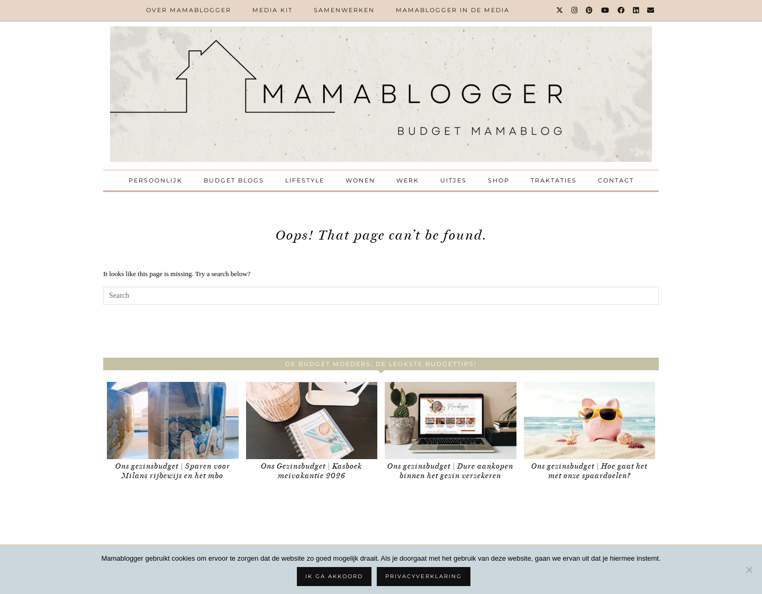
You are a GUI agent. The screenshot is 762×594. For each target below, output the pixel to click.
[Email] (651, 10)
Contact (616, 180)
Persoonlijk (156, 180)
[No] (748, 569)
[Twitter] (560, 10)
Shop (499, 180)
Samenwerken (344, 10)
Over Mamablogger (188, 10)
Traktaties (554, 180)
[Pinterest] (590, 10)
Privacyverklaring (423, 576)
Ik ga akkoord (334, 576)
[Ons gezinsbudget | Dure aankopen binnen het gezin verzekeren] (450, 421)
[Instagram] (575, 10)
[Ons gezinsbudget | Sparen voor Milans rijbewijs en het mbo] (173, 421)
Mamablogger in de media (453, 10)
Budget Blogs (234, 180)
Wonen (360, 180)
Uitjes (453, 180)
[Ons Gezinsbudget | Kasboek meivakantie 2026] (312, 421)
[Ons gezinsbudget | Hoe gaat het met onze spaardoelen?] (590, 421)
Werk (407, 180)
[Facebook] (621, 10)
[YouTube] (605, 10)
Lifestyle (304, 180)
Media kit (272, 10)
